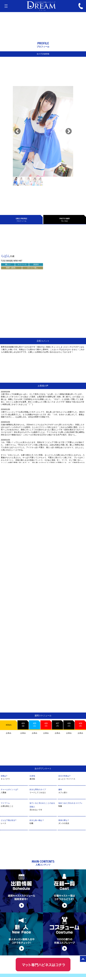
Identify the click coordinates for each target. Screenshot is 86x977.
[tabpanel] (43, 131)
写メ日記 (64, 219)
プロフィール (21, 219)
